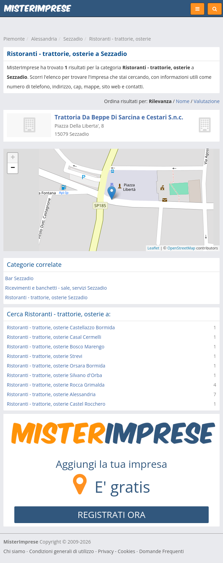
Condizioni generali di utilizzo (61, 551)
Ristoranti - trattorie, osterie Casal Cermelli (54, 337)
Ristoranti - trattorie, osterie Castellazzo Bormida (61, 327)
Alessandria (44, 38)
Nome (183, 101)
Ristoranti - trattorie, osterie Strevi (44, 356)
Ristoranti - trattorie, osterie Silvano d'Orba (54, 375)
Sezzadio (73, 38)
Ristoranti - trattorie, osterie (120, 38)
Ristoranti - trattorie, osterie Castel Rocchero (56, 404)
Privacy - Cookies (116, 551)
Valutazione (207, 101)
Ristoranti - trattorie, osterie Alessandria (51, 394)
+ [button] (13, 158)
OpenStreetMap (181, 247)
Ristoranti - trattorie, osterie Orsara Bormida (56, 365)
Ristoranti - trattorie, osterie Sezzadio (46, 297)
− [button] (13, 168)
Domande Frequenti (161, 551)
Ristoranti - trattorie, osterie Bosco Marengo (55, 346)
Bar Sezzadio (19, 278)
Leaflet (154, 247)
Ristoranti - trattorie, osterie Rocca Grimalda (56, 384)
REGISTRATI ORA (112, 514)
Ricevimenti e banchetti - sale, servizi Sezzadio (56, 288)
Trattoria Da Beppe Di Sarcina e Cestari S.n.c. (119, 117)
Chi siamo (14, 551)
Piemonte (14, 38)
